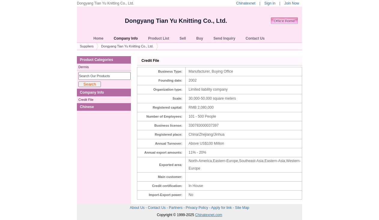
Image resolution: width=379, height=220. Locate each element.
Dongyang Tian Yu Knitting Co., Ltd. (176, 20)
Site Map (242, 208)
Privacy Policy (197, 208)
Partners (176, 208)
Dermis (83, 67)
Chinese (87, 107)
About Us (138, 208)
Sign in (269, 3)
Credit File (85, 99)
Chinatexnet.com (208, 215)
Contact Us (157, 208)
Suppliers (87, 46)
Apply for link (222, 208)
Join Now (291, 3)
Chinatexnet (245, 3)
